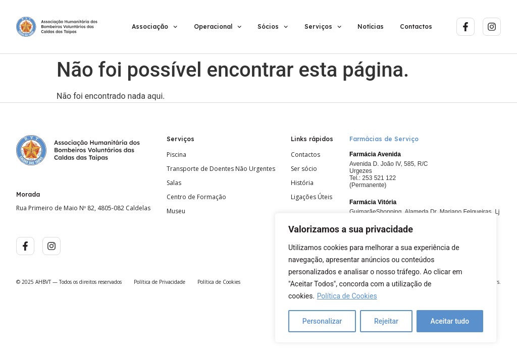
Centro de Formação (196, 197)
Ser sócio (304, 169)
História (302, 183)
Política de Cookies (347, 296)
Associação (154, 27)
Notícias (370, 26)
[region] (386, 278)
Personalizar (322, 321)
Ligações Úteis (311, 197)
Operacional (217, 27)
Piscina (176, 155)
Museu (176, 211)
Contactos (416, 26)
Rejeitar (386, 321)
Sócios (272, 27)
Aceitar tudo (450, 321)
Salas (174, 183)
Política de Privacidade (159, 281)
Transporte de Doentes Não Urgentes (221, 169)
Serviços (322, 27)
